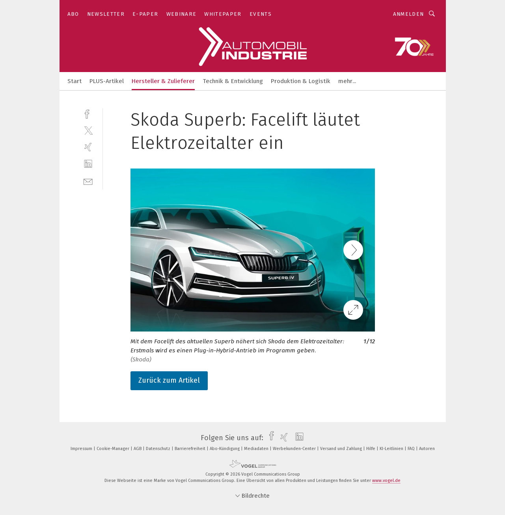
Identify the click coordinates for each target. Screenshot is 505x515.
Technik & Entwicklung (233, 81)
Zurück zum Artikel (169, 380)
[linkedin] (88, 164)
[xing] (88, 147)
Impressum (82, 448)
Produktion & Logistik (300, 81)
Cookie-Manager (113, 448)
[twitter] (88, 130)
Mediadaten (257, 448)
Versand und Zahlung (341, 448)
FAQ (412, 448)
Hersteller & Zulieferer (163, 81)
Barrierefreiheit (191, 448)
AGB (138, 448)
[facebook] (88, 113)
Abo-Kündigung (225, 448)
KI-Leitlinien (392, 448)
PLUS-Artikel (106, 81)
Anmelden (408, 14)
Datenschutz (158, 448)
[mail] (88, 181)
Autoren (427, 448)
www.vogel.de (386, 480)
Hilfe (371, 448)
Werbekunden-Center (295, 448)
